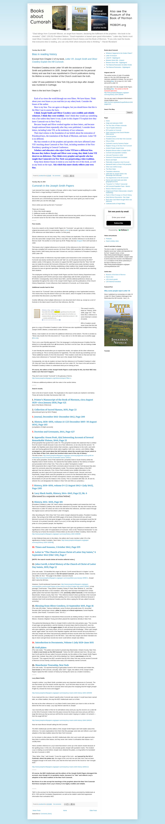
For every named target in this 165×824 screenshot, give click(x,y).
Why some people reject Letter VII (117, 291)
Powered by (119, 230)
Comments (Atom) (46, 814)
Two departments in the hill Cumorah (117, 178)
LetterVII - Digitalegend (113, 58)
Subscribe (118, 223)
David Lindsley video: (112, 241)
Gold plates (40, 647)
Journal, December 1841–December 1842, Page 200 (59, 416)
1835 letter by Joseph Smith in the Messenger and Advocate (116, 174)
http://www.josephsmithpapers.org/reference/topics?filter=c (51, 378)
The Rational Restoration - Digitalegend (118, 67)
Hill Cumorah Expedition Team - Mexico (118, 186)
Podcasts (109, 238)
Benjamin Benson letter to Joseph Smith (118, 150)
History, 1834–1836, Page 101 (48, 502)
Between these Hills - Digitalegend (116, 62)
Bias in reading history (44, 54)
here (112, 81)
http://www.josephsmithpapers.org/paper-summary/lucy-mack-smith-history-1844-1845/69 (62, 693)
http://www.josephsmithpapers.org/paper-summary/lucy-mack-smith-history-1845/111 (60, 767)
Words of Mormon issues (113, 189)
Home (65, 810)
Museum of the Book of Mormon (116, 274)
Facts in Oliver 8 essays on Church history (119, 195)
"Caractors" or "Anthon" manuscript (116, 184)
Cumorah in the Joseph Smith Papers (53, 185)
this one (35, 338)
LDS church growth (112, 279)
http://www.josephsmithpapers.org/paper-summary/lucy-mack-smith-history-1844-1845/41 (62, 720)
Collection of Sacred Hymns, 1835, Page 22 (55, 409)
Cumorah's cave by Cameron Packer (117, 143)
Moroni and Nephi (111, 160)
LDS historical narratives (113, 281)
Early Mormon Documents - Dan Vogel (117, 197)
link (67, 230)
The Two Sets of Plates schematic (116, 125)
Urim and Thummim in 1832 (114, 155)
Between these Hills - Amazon (115, 60)
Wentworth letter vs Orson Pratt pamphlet (118, 164)
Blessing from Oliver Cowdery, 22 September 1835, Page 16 (64, 606)
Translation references (113, 171)
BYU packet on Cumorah (113, 130)
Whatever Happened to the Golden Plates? (119, 53)
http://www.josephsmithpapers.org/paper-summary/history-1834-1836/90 (56, 534)
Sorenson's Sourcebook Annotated (116, 157)
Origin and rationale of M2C (114, 123)
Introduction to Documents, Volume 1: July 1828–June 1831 (64, 642)
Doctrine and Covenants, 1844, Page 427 (54, 431)
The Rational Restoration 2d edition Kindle (119, 65)
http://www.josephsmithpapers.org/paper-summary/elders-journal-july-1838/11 (62, 578)
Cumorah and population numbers (116, 153)
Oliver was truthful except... (114, 167)
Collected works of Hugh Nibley (115, 203)
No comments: (57, 175)
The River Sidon (111, 169)
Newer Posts (36, 810)
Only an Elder (110, 141)
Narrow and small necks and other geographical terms (116, 180)
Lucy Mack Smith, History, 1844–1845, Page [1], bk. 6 (60, 493)
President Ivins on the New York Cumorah (118, 139)
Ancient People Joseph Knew (115, 148)
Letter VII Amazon (111, 55)
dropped (79, 241)
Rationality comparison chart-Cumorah (117, 162)
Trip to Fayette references (114, 128)
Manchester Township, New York (52, 665)
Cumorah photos (111, 136)
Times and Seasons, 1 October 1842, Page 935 (57, 547)
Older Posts (93, 810)
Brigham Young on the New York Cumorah (119, 146)
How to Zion (109, 277)
